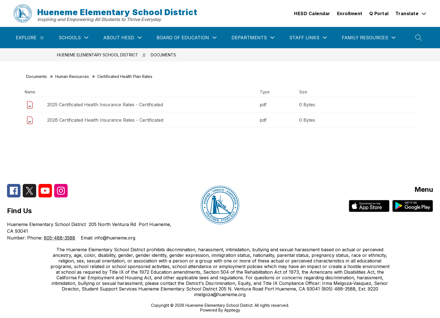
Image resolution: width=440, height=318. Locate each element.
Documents (163, 54)
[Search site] (418, 37)
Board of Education (183, 37)
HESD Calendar (312, 13)
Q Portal (379, 13)
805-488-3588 (59, 238)
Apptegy (232, 310)
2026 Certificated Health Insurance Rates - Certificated (105, 120)
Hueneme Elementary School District (97, 54)
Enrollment (350, 13)
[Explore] (42, 38)
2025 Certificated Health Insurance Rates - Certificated (105, 104)
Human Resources (72, 76)
